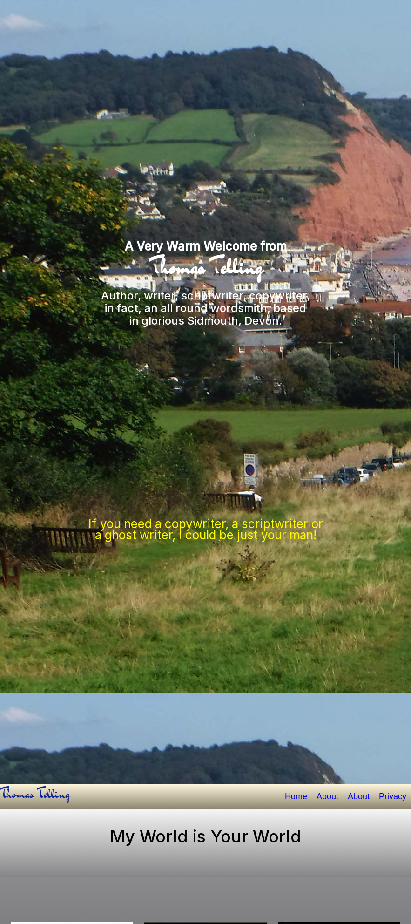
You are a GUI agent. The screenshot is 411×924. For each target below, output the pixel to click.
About (327, 796)
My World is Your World (205, 836)
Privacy (392, 796)
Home (296, 796)
